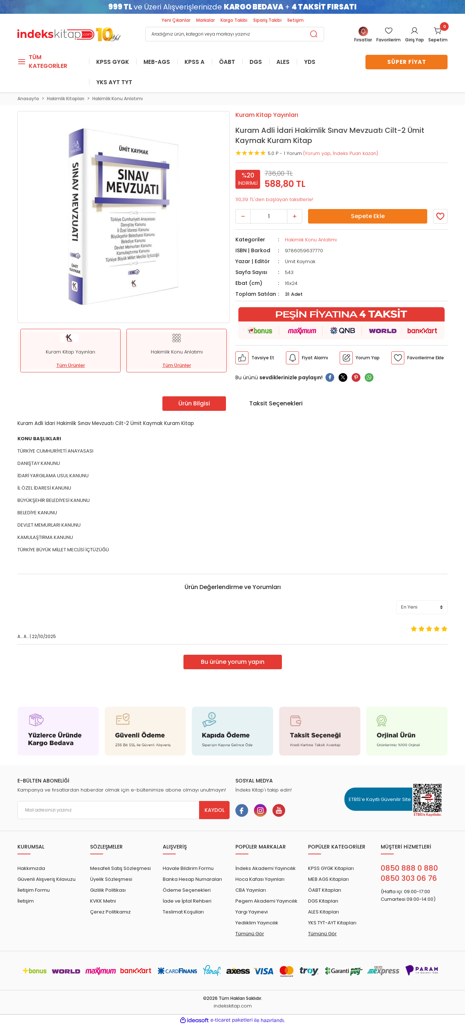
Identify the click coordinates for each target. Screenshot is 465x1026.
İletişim (295, 20)
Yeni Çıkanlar (176, 20)
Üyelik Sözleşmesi (111, 879)
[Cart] (438, 35)
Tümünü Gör (249, 934)
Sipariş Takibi (267, 20)
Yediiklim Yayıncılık (256, 923)
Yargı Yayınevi (251, 912)
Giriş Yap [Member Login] (414, 40)
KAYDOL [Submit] (215, 810)
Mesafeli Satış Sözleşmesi (120, 869)
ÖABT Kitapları (324, 890)
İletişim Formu (33, 890)
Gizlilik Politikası (108, 890)
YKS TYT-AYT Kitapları (332, 923)
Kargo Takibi (234, 20)
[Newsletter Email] (123, 811)
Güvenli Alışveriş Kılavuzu (46, 879)
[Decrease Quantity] (243, 217)
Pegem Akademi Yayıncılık (266, 901)
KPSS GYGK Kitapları (331, 869)
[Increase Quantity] (294, 217)
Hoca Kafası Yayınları (259, 879)
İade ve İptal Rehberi (187, 901)
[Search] (234, 34)
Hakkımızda (31, 869)
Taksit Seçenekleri (276, 404)
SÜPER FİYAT (406, 62)
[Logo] (69, 33)
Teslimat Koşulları (183, 912)
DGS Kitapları (323, 901)
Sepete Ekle (368, 216)
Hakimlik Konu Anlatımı (311, 240)
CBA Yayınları (250, 890)
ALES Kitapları (323, 912)
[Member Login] (388, 35)
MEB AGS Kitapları (328, 879)
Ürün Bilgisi (194, 404)
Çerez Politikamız (110, 912)
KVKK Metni (103, 901)
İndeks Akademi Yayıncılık (265, 869)
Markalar (205, 20)
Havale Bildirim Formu (188, 869)
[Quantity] (268, 217)
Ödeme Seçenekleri (187, 890)
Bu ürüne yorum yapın (232, 662)
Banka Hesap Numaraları (192, 879)
